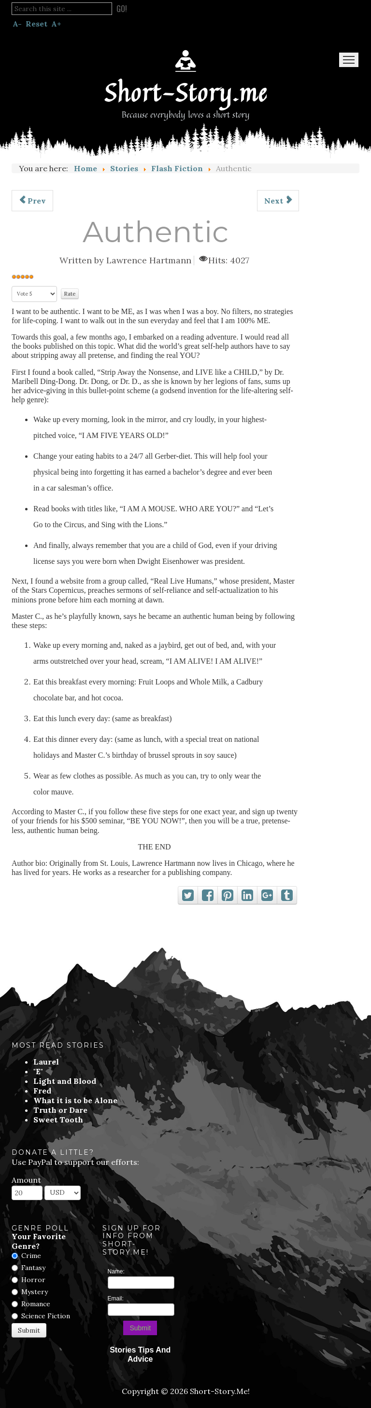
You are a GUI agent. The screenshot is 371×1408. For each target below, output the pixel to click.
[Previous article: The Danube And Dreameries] (32, 200)
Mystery (34, 1291)
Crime (31, 1255)
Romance (35, 1303)
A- (17, 23)
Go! (121, 8)
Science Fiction (45, 1316)
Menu (348, 60)
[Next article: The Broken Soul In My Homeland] (278, 200)
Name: (116, 1271)
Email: (116, 1298)
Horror (33, 1279)
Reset (36, 23)
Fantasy (33, 1267)
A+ (56, 23)
